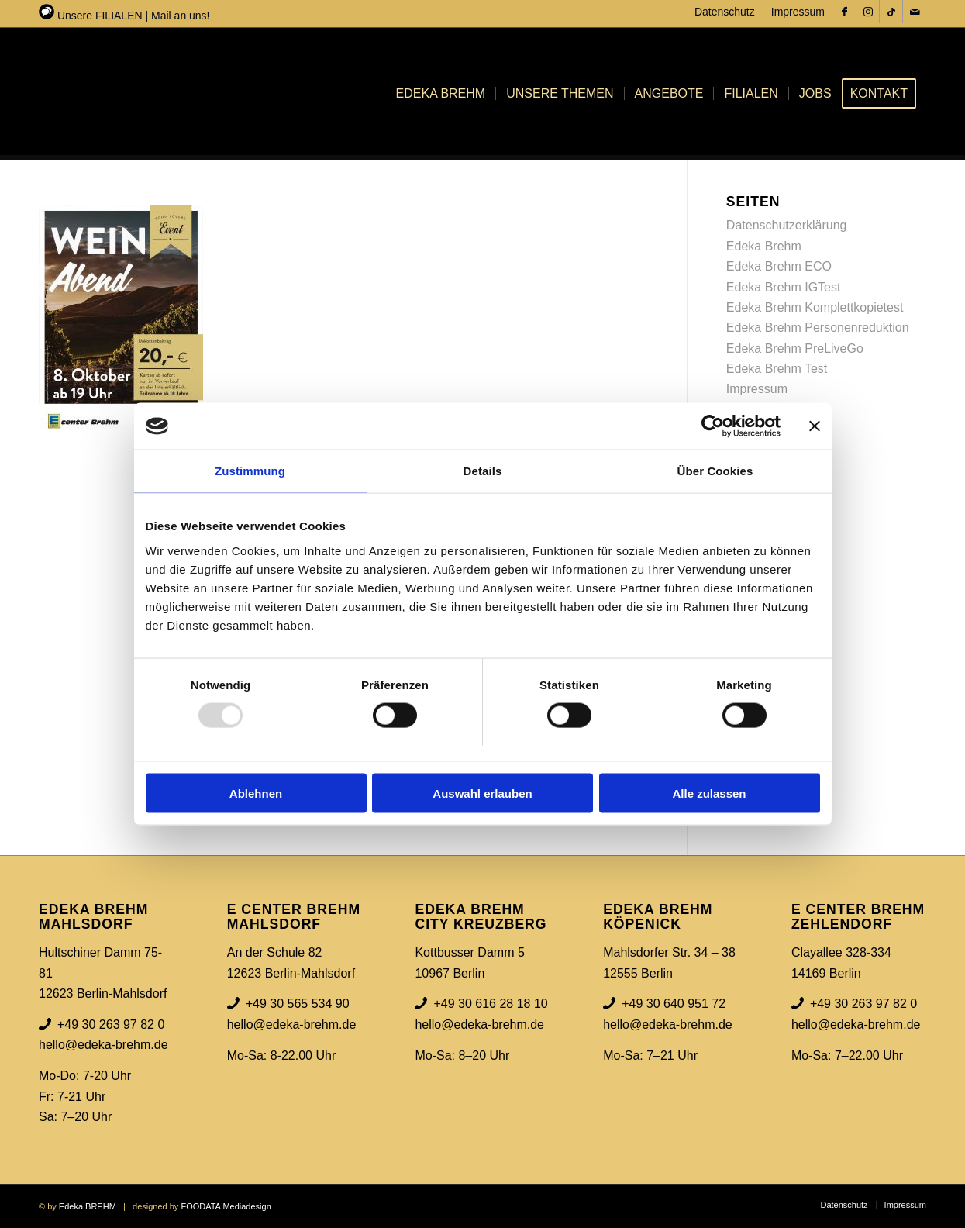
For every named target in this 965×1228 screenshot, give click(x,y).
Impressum (798, 11)
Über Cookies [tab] (715, 471)
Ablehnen (255, 792)
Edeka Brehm (763, 246)
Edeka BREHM (87, 1206)
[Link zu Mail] (914, 11)
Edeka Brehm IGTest (783, 287)
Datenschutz (724, 11)
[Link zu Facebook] (844, 11)
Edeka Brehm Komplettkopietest (815, 307)
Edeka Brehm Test (776, 368)
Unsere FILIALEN (100, 15)
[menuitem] (725, 12)
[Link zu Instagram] (867, 11)
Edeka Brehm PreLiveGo (794, 348)
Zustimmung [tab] (250, 471)
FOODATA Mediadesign (226, 1206)
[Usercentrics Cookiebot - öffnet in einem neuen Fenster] (713, 426)
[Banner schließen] (814, 426)
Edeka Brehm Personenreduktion (817, 327)
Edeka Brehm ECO (779, 266)
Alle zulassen (709, 792)
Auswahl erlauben (482, 792)
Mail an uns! (180, 15)
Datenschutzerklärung (786, 225)
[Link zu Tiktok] (891, 11)
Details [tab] (483, 471)
